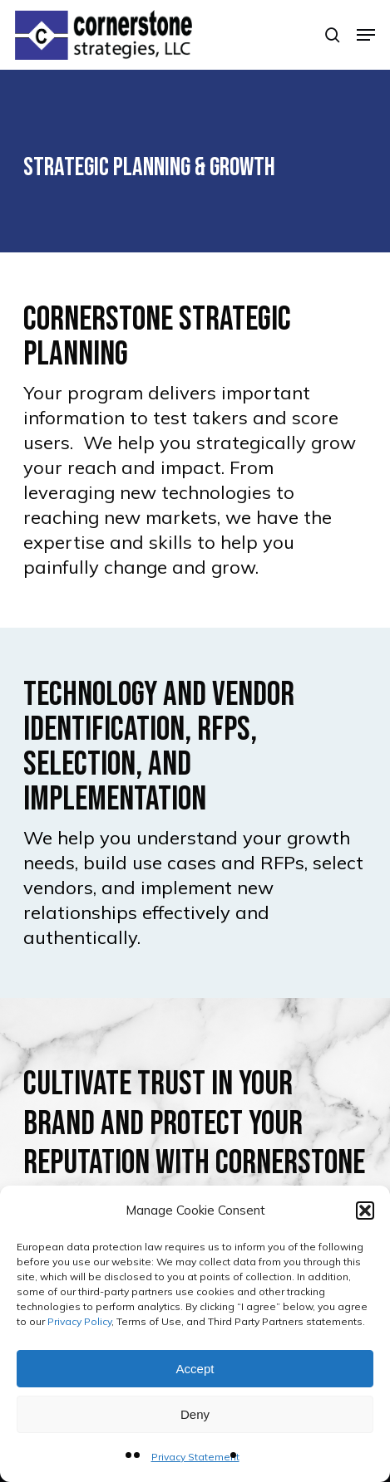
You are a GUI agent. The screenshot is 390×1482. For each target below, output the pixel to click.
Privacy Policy (79, 1321)
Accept (195, 1369)
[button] (365, 1210)
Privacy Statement (195, 1456)
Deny (195, 1414)
